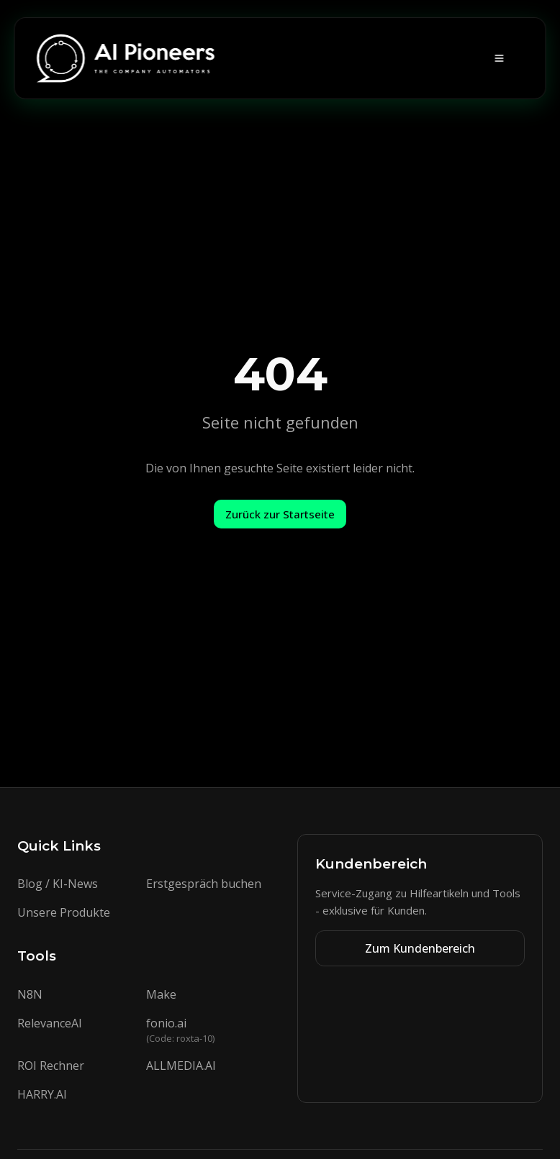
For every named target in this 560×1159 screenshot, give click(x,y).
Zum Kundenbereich (420, 948)
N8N (29, 994)
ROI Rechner (50, 1065)
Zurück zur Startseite (280, 514)
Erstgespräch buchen (203, 884)
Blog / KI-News (57, 884)
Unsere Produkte (63, 912)
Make (161, 994)
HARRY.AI (42, 1094)
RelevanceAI (49, 1023)
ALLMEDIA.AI (181, 1065)
